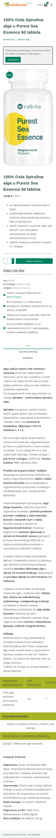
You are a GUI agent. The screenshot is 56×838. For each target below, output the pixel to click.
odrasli (16, 288)
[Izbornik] (51, 5)
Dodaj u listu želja (13, 270)
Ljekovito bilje (23, 284)
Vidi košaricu (13, 59)
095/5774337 (14, 297)
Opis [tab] (28, 346)
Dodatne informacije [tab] (28, 352)
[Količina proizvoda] (8, 261)
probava (25, 288)
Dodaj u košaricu (34, 261)
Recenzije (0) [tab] (28, 358)
